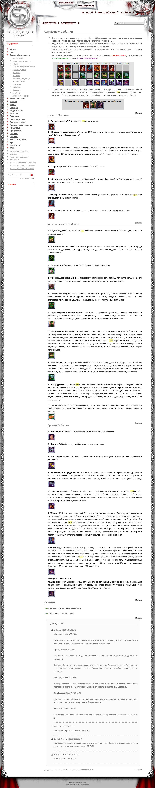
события (16, 87)
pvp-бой (16, 93)
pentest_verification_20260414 (23, 163)
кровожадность (19, 69)
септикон (17, 84)
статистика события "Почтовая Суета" (64, 608)
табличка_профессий (19, 157)
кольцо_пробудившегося (24, 67)
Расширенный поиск (28, 178)
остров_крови (19, 81)
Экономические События (63, 224)
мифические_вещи (21, 78)
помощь (13, 154)
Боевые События (58, 115)
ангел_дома (18, 58)
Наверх (138, 770)
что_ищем (14, 160)
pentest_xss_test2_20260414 (22, 166)
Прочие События (58, 425)
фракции (16, 90)
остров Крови (88, 38)
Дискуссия (56, 623)
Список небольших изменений (60, 613)
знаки (15, 64)
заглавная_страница (22, 61)
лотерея (16, 73)
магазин (16, 75)
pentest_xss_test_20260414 (22, 168)
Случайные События (58, 31)
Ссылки (49, 602)
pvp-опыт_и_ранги (21, 96)
